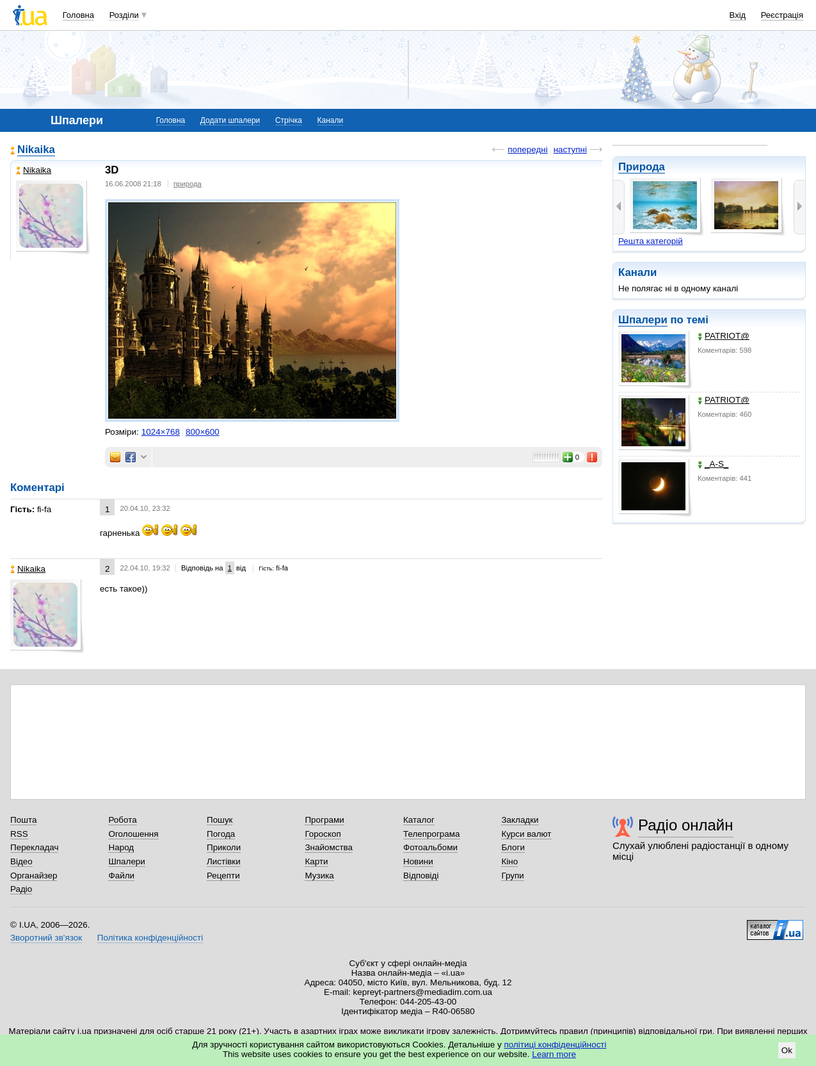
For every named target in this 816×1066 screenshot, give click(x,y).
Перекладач (34, 847)
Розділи (124, 15)
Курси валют (526, 834)
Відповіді (421, 875)
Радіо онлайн (685, 825)
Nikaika (36, 149)
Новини (418, 861)
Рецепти (223, 875)
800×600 (203, 432)
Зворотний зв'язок (46, 937)
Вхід (738, 15)
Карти (316, 861)
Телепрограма (431, 834)
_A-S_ (713, 464)
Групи (512, 875)
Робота (122, 820)
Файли (121, 875)
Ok (786, 1050)
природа (187, 184)
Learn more (554, 1054)
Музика (319, 875)
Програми (324, 820)
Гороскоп (322, 834)
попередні (527, 149)
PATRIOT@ (723, 336)
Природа (641, 167)
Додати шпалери (230, 120)
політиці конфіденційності (555, 1044)
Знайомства (329, 847)
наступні (570, 149)
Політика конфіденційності (150, 937)
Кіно (509, 861)
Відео (21, 861)
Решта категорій (650, 241)
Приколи (224, 847)
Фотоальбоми (430, 847)
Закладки (519, 820)
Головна (78, 15)
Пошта (23, 820)
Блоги (513, 847)
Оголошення (133, 834)
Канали (330, 120)
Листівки (224, 861)
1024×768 (160, 432)
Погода (221, 834)
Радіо (21, 889)
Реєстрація (782, 15)
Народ (121, 847)
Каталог (419, 820)
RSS (19, 834)
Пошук (220, 820)
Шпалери (643, 320)
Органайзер (33, 875)
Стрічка (288, 120)
